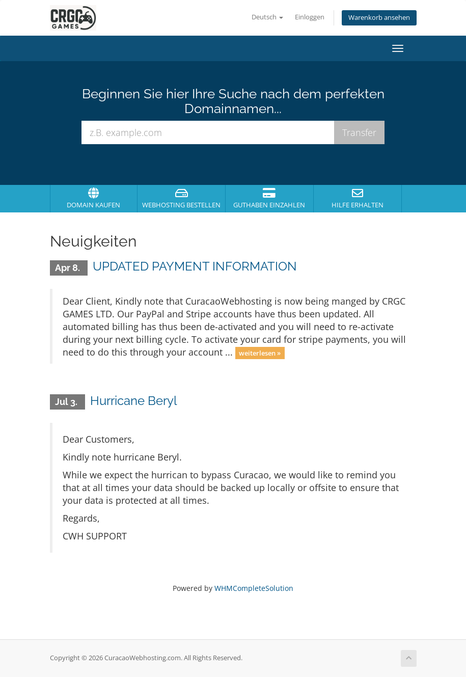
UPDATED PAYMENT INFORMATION (195, 266)
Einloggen (309, 17)
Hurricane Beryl (133, 400)
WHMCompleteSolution (253, 588)
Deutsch (267, 17)
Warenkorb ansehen (379, 17)
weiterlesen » (260, 353)
